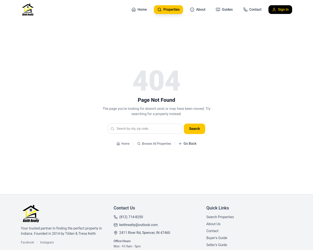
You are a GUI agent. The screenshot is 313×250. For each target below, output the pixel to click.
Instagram (47, 242)
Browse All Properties (154, 143)
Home (123, 143)
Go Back (187, 143)
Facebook (27, 242)
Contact (212, 231)
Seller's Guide (216, 245)
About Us (213, 224)
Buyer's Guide (216, 238)
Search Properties (220, 217)
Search (194, 129)
